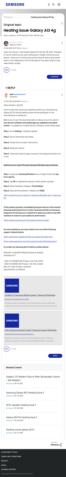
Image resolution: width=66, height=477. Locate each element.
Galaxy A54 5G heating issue (20, 417)
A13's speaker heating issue (20, 405)
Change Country (8, 469)
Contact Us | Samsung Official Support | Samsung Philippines (30, 295)
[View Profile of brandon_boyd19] (16, 42)
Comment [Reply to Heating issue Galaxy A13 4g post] (55, 77)
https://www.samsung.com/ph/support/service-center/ (26, 220)
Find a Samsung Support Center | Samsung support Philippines (31, 330)
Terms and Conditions (11, 457)
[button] (58, 43)
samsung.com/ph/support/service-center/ (17, 299)
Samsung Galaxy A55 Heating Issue (24, 392)
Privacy (4, 461)
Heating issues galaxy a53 (19, 429)
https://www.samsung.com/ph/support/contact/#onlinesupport (30, 241)
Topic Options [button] (58, 23)
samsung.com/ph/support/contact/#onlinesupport (19, 334)
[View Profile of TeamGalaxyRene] (19, 94)
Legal (3, 465)
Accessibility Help (9, 452)
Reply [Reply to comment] (55, 356)
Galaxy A (24, 48)
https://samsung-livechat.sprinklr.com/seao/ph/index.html (28, 237)
